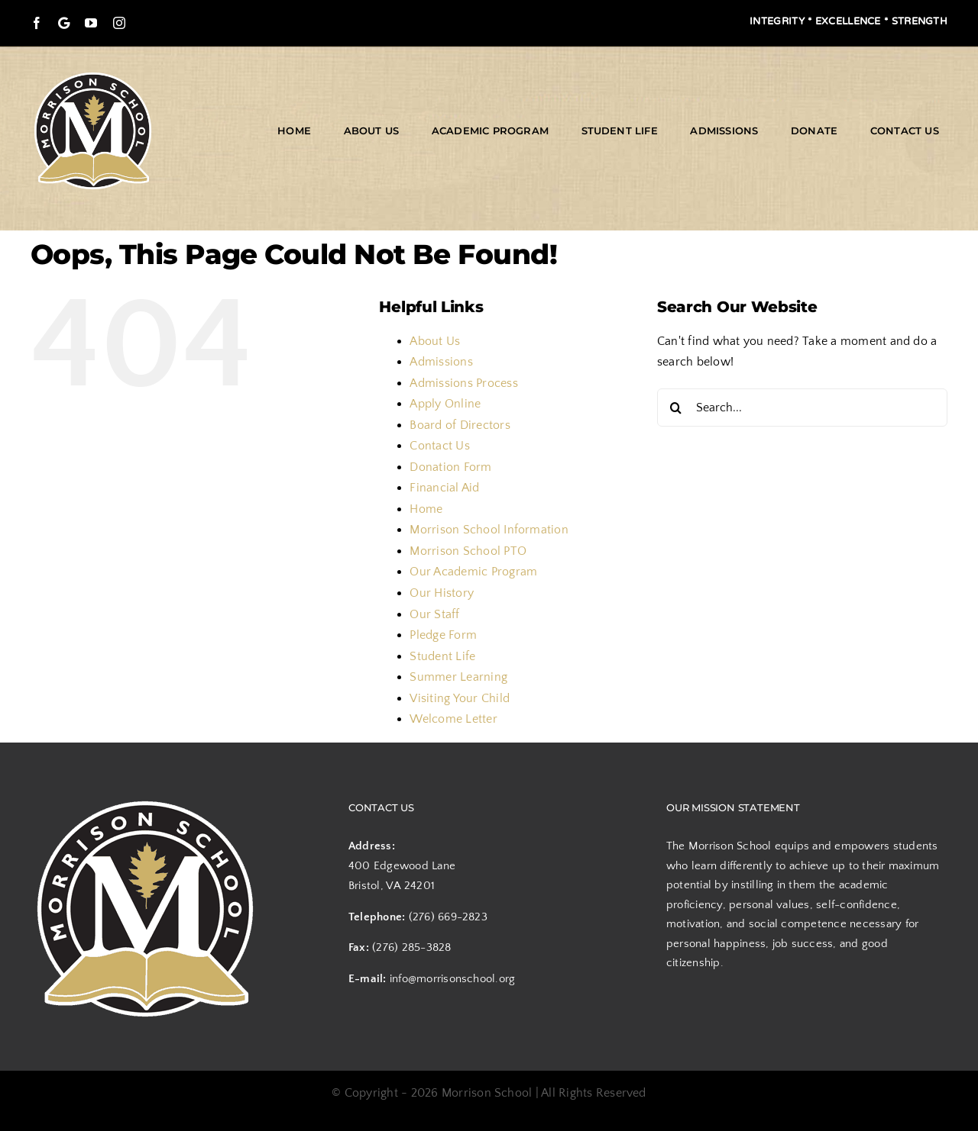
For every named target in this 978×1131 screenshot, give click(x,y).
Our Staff (434, 614)
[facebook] (37, 23)
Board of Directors (460, 425)
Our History (442, 593)
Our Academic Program (473, 571)
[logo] (93, 75)
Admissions (441, 362)
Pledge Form (443, 635)
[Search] (676, 407)
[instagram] (119, 23)
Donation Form (450, 467)
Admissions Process (463, 383)
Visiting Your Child (460, 698)
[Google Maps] (64, 23)
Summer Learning (458, 677)
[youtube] (91, 23)
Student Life (442, 656)
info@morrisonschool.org (453, 978)
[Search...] (802, 407)
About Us (435, 341)
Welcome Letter (453, 719)
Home (426, 509)
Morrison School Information (489, 529)
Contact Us (439, 446)
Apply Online (445, 404)
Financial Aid (444, 488)
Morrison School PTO (468, 551)
